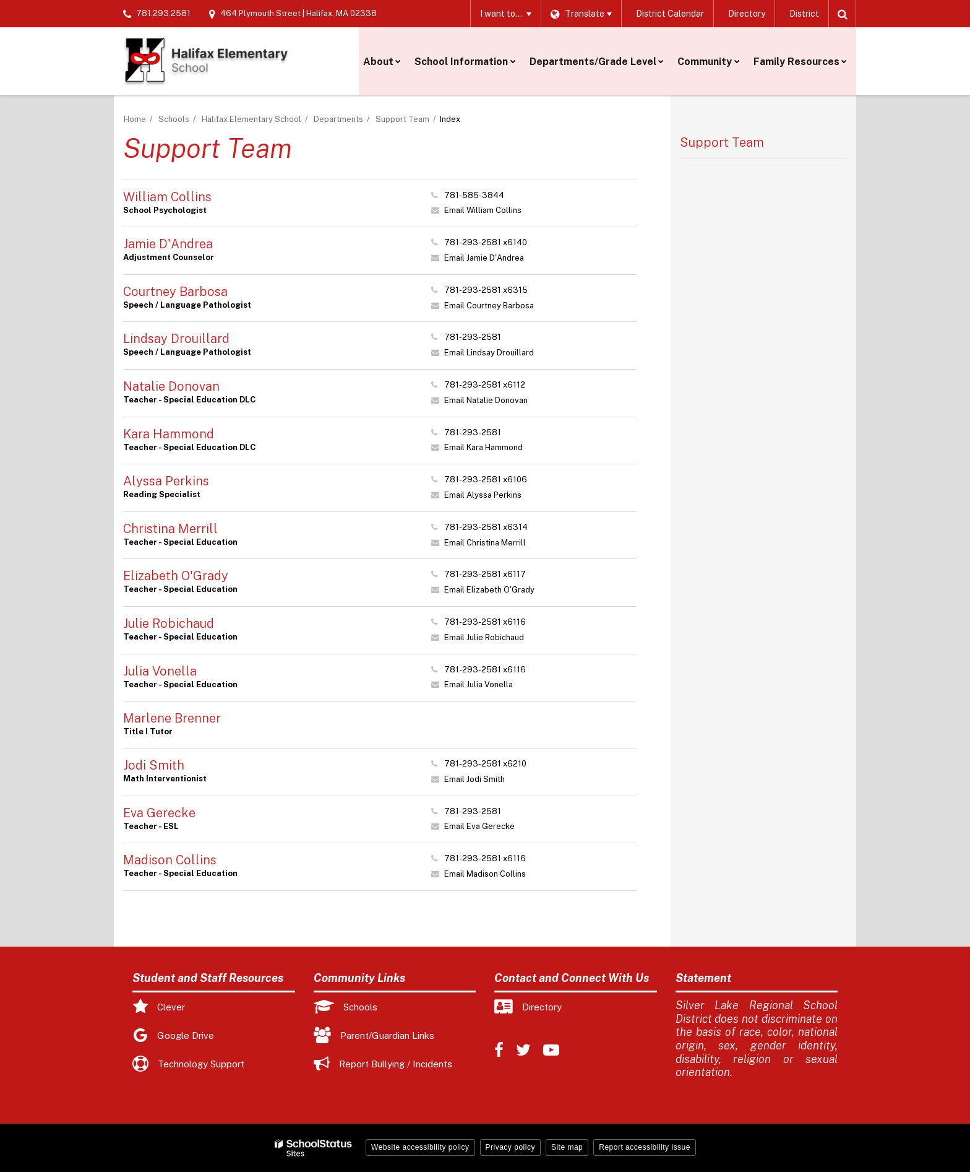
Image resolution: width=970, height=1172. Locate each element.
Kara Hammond (168, 434)
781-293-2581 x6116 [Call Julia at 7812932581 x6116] (485, 669)
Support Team (402, 119)
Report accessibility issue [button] (644, 1147)
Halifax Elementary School (251, 119)
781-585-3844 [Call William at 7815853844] (474, 195)
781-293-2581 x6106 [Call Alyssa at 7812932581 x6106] (485, 479)
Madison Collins (170, 860)
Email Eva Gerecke (479, 826)
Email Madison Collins (485, 874)
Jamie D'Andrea (168, 244)
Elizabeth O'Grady (175, 575)
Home (135, 119)
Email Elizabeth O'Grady (489, 589)
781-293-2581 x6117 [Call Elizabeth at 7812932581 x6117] (485, 574)
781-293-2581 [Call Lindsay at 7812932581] (472, 337)
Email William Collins (482, 210)
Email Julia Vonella (478, 684)
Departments (338, 119)
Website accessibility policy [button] (420, 1147)
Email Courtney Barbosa (489, 305)
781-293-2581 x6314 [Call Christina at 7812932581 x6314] (486, 527)
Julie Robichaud (168, 623)
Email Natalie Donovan (486, 400)
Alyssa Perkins (166, 481)
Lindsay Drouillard (176, 338)
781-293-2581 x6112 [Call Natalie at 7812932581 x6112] (484, 384)
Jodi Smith (153, 765)
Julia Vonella (160, 671)
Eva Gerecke (159, 812)
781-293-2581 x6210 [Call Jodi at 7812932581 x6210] (485, 763)
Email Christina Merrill (485, 542)
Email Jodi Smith (474, 779)
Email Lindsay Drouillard (489, 352)
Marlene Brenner (172, 718)
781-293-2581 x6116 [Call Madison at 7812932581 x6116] (485, 858)
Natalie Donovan (171, 386)
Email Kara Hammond (483, 447)
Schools (173, 119)
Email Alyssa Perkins (482, 495)
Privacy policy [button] (510, 1147)
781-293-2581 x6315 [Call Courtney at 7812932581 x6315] (486, 290)
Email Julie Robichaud (484, 637)
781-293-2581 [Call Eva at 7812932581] (472, 811)
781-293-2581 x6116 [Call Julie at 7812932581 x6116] (485, 622)
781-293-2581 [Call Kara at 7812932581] (472, 432)
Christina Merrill (170, 528)
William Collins (167, 196)
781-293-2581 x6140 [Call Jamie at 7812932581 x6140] (485, 242)
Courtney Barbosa (175, 291)
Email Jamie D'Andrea (484, 258)
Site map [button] (567, 1147)
